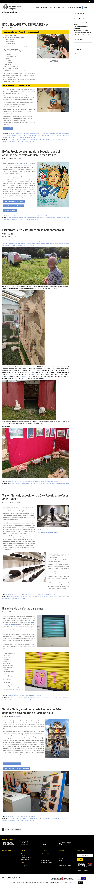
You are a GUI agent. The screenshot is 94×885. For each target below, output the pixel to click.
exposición (9, 598)
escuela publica (20, 141)
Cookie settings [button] (72, 882)
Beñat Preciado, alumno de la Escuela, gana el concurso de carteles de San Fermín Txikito (31, 153)
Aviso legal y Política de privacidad (10, 877)
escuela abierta (65, 139)
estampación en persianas (8, 699)
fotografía (59, 135)
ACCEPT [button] (80, 882)
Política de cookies (23, 877)
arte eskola (12, 139)
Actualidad (11, 133)
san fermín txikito (33, 219)
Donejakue (48, 483)
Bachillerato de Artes (61, 133)
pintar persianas (34, 699)
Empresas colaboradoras (65, 865)
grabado (67, 135)
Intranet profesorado (82, 870)
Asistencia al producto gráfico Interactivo (44, 133)
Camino (30, 483)
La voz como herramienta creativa (82, 32)
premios (52, 215)
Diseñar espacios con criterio (81, 30)
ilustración (14, 137)
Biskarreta (24, 483)
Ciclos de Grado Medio (39, 215)
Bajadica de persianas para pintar (23, 608)
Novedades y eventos (64, 853)
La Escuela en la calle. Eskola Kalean (83, 34)
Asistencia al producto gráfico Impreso (24, 133)
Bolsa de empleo (63, 862)
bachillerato (19, 483)
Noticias (33, 137)
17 (13, 829)
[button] (23, 580)
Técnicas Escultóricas (33, 374)
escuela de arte (60, 217)
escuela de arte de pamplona (9, 141)
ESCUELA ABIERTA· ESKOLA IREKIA (25, 24)
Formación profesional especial (47, 864)
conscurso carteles (50, 217)
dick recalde (40, 596)
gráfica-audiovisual (7, 137)
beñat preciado (19, 217)
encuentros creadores (46, 135)
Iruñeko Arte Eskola (29, 141)
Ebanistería (62, 374)
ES (90, 7)
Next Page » (18, 829)
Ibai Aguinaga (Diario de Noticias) (49, 532)
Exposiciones (56, 481)
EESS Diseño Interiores (34, 135)
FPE (63, 135)
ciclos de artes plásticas (33, 139)
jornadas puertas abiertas (24, 137)
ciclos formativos (56, 139)
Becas (60, 856)
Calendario (61, 858)
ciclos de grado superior (45, 139)
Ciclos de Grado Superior (16, 135)
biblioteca (27, 481)
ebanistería (25, 135)
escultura (54, 135)
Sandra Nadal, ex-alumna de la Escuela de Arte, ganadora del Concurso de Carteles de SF (31, 710)
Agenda (60, 860)
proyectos (38, 695)
